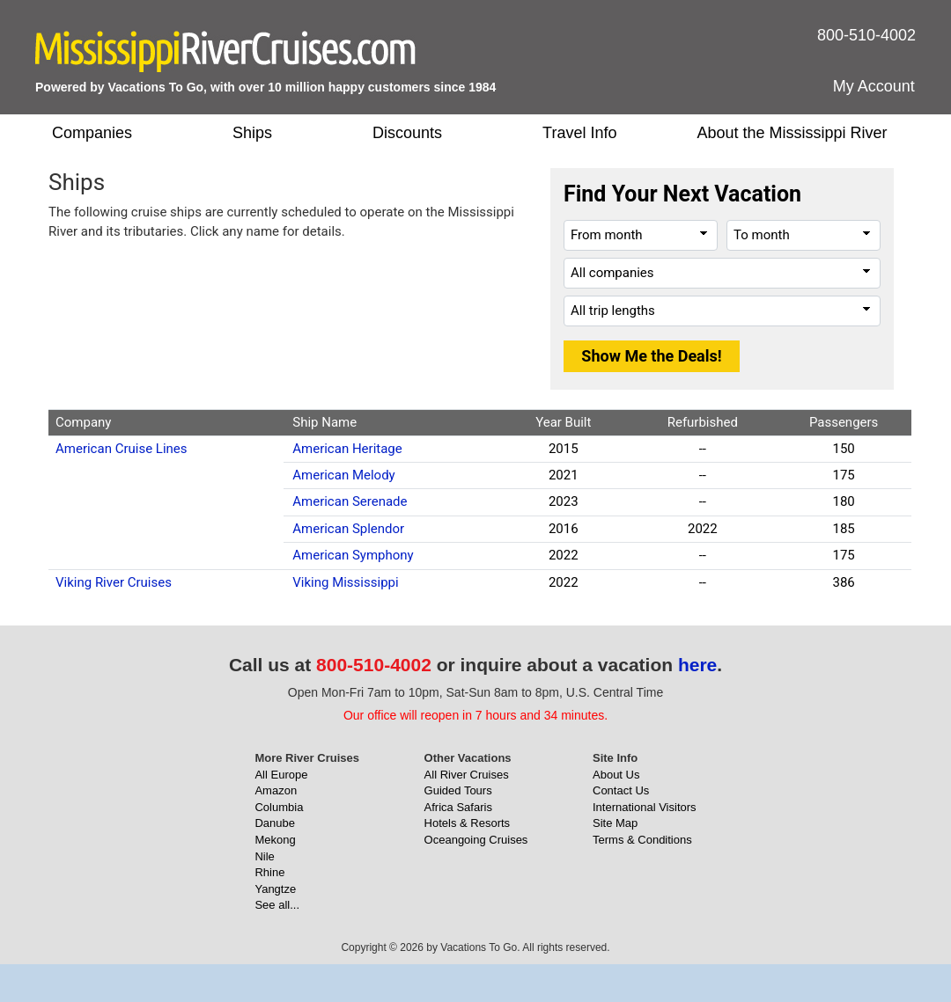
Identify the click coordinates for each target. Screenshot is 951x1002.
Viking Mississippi (345, 582)
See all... (276, 904)
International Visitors (645, 807)
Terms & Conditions (642, 839)
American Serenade (349, 501)
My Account (874, 86)
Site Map (615, 823)
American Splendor (348, 529)
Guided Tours (458, 790)
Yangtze (275, 889)
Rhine (269, 872)
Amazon (275, 790)
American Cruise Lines (121, 449)
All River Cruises (466, 774)
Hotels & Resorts (467, 823)
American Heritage (347, 449)
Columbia (278, 807)
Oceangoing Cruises (476, 839)
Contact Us (621, 790)
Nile (264, 856)
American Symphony (352, 555)
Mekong (274, 839)
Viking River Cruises (113, 582)
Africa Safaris (458, 807)
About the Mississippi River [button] (792, 133)
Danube (274, 823)
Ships (252, 133)
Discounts (407, 133)
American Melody (343, 475)
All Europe (280, 774)
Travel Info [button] (579, 133)
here (697, 665)
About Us (616, 774)
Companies (92, 133)
